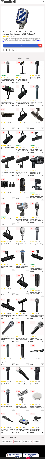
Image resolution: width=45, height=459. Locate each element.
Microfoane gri (17, 441)
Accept (27, 458)
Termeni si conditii (11, 450)
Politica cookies (34, 450)
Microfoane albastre (7, 441)
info (13, 82)
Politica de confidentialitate (22, 450)
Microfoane (36, 441)
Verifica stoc (30, 45)
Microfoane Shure (27, 441)
